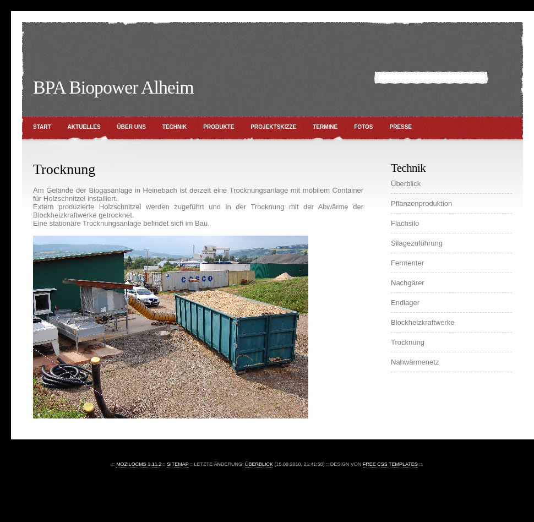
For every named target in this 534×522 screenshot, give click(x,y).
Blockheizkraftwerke (423, 322)
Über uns (131, 127)
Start (42, 127)
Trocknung (407, 342)
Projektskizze (273, 127)
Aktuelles (84, 127)
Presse (400, 127)
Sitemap (177, 464)
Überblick (406, 184)
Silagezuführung (417, 243)
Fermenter (407, 263)
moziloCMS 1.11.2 (138, 464)
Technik (174, 127)
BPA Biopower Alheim (113, 87)
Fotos (363, 127)
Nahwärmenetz (415, 362)
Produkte (218, 127)
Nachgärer (407, 283)
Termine (325, 127)
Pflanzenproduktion (421, 203)
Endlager (405, 302)
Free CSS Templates (390, 464)
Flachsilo (405, 223)
